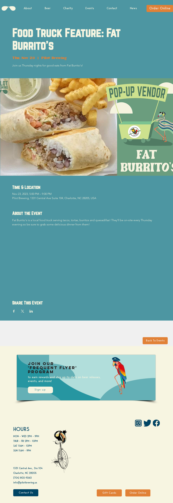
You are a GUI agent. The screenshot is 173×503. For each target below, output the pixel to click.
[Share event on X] (22, 311)
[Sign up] (40, 390)
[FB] (156, 423)
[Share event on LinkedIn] (31, 311)
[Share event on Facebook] (14, 311)
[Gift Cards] (109, 492)
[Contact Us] (25, 492)
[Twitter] (147, 423)
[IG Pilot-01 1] (138, 423)
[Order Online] (160, 8)
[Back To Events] (155, 340)
